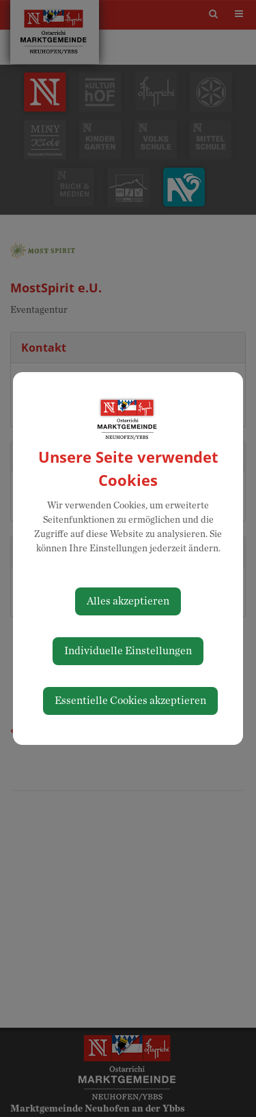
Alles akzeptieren (128, 601)
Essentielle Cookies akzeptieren (130, 700)
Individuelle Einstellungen (128, 650)
